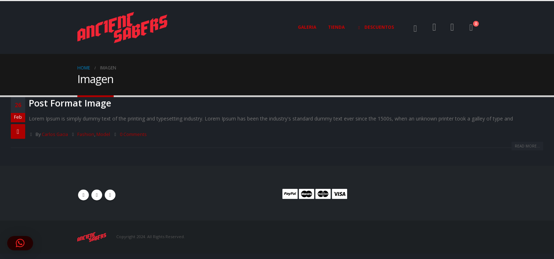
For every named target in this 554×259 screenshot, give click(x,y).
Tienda (336, 27)
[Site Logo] (122, 27)
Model (103, 134)
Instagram (110, 195)
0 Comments (133, 134)
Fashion (85, 134)
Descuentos (375, 27)
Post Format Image (70, 103)
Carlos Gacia (55, 134)
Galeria (307, 27)
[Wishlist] (452, 27)
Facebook (83, 195)
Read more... (527, 146)
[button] (415, 28)
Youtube (96, 195)
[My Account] (434, 27)
